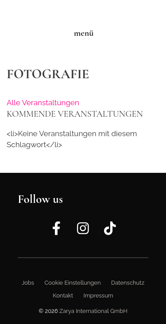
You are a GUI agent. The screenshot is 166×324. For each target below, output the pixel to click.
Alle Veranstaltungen (43, 102)
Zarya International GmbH (93, 311)
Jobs (28, 282)
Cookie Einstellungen (72, 282)
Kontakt (63, 295)
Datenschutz (127, 282)
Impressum (98, 295)
